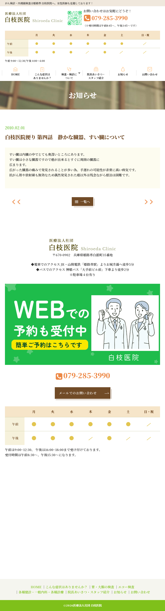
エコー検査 (126, 587)
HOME (15, 74)
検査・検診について (71, 76)
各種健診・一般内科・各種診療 (41, 592)
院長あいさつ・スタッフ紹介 (96, 76)
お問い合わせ (149, 74)
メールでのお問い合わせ (84, 393)
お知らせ (123, 74)
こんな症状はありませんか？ (42, 76)
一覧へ (82, 201)
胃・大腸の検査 (103, 587)
